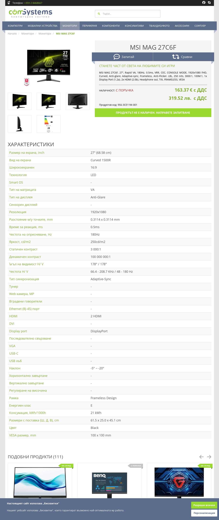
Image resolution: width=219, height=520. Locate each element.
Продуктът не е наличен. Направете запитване (153, 113)
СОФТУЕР (200, 25)
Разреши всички (204, 505)
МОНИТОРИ (70, 25)
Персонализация (204, 513)
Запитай (124, 57)
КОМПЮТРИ (15, 25)
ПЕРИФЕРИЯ (89, 25)
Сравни (182, 57)
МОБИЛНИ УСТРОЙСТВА (42, 25)
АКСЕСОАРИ (182, 25)
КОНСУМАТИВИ (134, 25)
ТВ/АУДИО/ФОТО (159, 25)
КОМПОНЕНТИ (111, 25)
